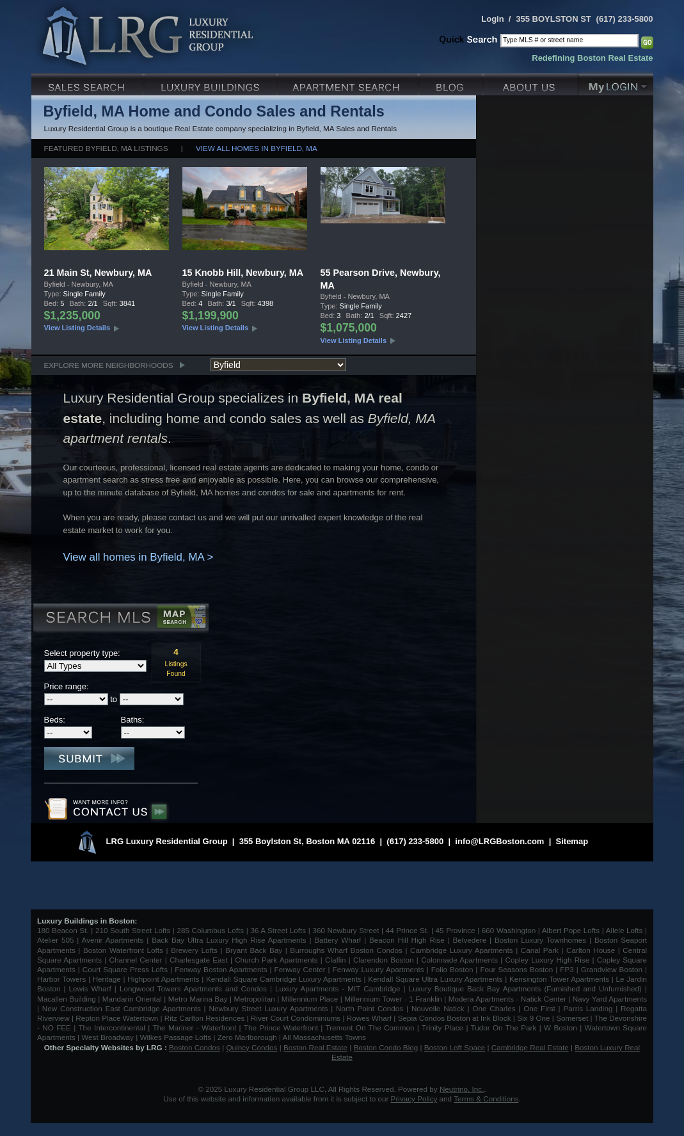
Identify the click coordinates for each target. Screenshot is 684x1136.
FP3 (568, 969)
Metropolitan (255, 999)
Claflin (337, 960)
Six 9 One (533, 1018)
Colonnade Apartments (459, 960)
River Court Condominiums (295, 1018)
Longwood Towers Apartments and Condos (193, 988)
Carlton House (590, 950)
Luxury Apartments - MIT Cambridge (337, 988)
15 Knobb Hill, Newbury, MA (243, 273)
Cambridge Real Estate (530, 1047)
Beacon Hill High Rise (407, 940)
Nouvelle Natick (438, 1008)
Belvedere (470, 940)
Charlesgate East (199, 960)
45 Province (455, 930)
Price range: (66, 686)
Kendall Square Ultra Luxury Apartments (435, 979)
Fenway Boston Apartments (221, 969)
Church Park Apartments (276, 960)
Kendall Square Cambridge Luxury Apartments (285, 979)
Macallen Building (66, 999)
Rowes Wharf (369, 1018)
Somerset (572, 1018)
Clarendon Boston (383, 960)
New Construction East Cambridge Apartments (121, 1008)
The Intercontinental (111, 1027)
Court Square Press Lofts (125, 969)
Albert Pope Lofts (571, 930)
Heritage (107, 979)
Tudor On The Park (504, 1027)
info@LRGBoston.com (499, 841)
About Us (531, 82)
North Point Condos (369, 1008)
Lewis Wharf (90, 988)
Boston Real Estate (315, 1047)
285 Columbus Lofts (210, 930)
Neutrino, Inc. (462, 1089)
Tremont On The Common (369, 1027)
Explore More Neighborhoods (108, 365)
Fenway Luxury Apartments (378, 969)
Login (492, 19)
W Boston (562, 1027)
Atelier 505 (57, 940)
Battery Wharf (337, 940)
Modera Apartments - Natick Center (507, 999)
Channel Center (136, 960)
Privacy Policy (414, 1098)
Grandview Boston (611, 969)
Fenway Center (300, 969)
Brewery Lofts (194, 950)
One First (539, 1008)
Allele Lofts (624, 930)
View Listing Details (77, 328)
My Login (616, 82)
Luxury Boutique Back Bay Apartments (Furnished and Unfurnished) (525, 988)
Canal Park (540, 950)
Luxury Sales (88, 82)
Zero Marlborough (247, 1037)
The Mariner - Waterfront (194, 1027)
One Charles (493, 1008)
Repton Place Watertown (117, 1018)
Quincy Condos (252, 1047)
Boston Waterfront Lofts (123, 950)
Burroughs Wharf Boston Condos (346, 950)
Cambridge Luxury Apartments (461, 950)
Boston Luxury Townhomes (540, 940)
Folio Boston (452, 969)
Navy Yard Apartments (610, 999)
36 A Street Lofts (278, 930)
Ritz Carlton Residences (204, 1018)
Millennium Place (310, 999)
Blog (452, 82)
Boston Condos (194, 1047)
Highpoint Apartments (164, 979)
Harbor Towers (61, 979)
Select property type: (82, 653)
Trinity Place (444, 1027)
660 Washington (509, 930)
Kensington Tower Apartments (559, 979)
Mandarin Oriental (132, 999)
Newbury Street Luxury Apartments (268, 1008)
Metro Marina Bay (198, 999)
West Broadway (107, 1037)
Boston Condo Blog (386, 1047)
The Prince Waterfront (281, 1027)
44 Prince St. (407, 930)
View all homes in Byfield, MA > (138, 557)
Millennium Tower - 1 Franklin (393, 999)
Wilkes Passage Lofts (175, 1037)
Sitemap (572, 841)
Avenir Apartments (113, 940)
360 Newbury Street (345, 930)
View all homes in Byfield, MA (256, 148)
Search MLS (120, 619)
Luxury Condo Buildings (211, 82)
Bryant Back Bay (253, 950)
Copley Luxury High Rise (547, 960)
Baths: (133, 719)
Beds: (54, 719)
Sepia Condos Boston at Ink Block (454, 1018)
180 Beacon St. (63, 930)
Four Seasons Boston (517, 969)
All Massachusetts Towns (324, 1037)
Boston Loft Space (455, 1047)
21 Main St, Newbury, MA (98, 273)
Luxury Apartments (349, 82)
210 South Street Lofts (132, 930)
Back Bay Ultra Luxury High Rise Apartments (229, 940)
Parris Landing (587, 1008)
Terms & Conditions (486, 1098)
